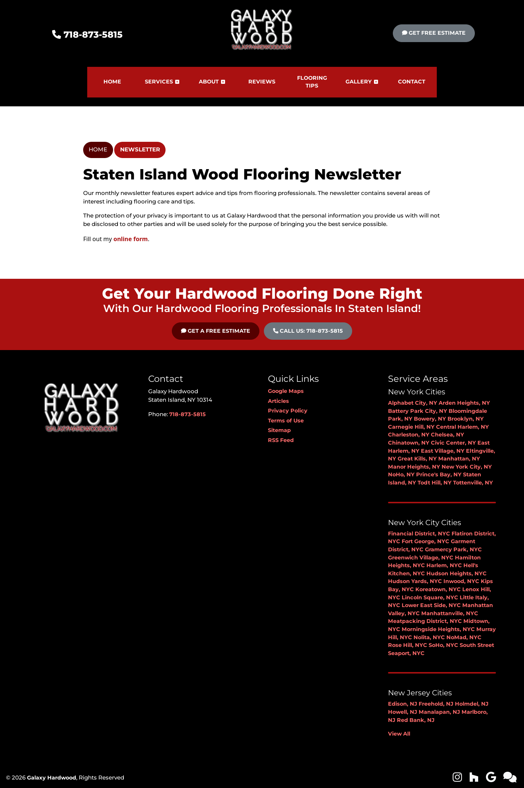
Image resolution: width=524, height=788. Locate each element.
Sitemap (279, 430)
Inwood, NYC (461, 581)
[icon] (458, 779)
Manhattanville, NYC (449, 613)
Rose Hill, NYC (407, 645)
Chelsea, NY (447, 434)
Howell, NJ (402, 712)
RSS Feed (281, 440)
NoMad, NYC (464, 637)
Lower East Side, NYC (431, 605)
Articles (278, 401)
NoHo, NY (401, 474)
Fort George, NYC (425, 541)
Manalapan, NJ (439, 712)
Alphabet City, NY (412, 403)
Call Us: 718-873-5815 (308, 331)
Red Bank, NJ (416, 720)
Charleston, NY (408, 434)
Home (98, 149)
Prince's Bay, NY (439, 474)
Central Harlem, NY (462, 427)
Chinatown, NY (408, 442)
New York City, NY (467, 466)
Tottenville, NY (473, 482)
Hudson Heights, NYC (456, 573)
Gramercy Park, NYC (453, 549)
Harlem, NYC (444, 565)
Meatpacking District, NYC (425, 621)
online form (130, 239)
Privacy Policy (287, 410)
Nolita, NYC (429, 637)
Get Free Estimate (434, 33)
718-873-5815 (87, 34)
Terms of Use (286, 420)
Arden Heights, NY (464, 403)
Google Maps (286, 391)
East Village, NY (443, 451)
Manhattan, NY (459, 458)
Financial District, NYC (419, 533)
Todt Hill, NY (435, 482)
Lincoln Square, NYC (430, 597)
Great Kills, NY (417, 458)
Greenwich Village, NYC (420, 557)
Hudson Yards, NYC (415, 581)
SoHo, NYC (443, 645)
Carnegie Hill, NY (411, 427)
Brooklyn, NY (466, 418)
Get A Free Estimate (215, 331)
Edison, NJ (402, 703)
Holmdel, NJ (472, 703)
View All (399, 733)
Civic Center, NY (453, 442)
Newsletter (140, 149)
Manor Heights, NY (414, 466)
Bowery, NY (430, 418)
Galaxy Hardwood (51, 777)
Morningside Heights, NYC (438, 629)
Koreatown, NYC (438, 589)
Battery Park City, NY (417, 411)
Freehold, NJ (436, 703)
